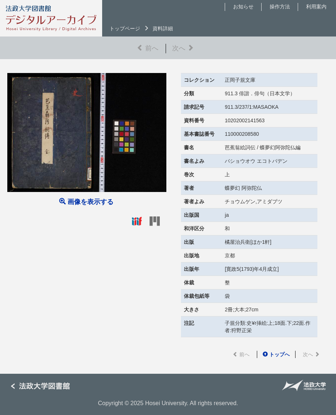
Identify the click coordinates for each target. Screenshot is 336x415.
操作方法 (280, 6)
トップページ (124, 28)
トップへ (276, 354)
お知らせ (243, 6)
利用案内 (316, 6)
